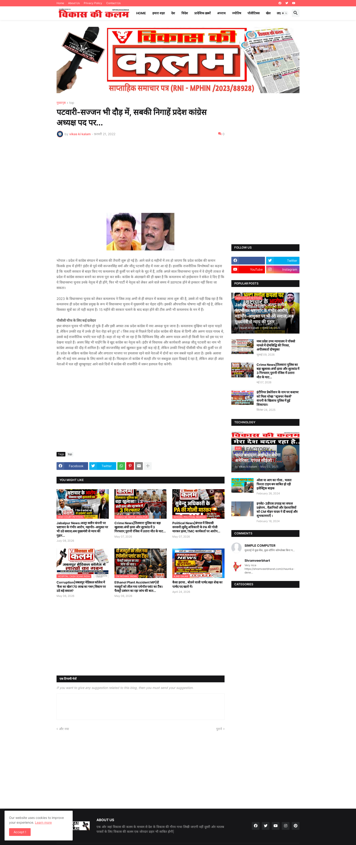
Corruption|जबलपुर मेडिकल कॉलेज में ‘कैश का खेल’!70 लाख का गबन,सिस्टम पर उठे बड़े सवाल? (81, 586)
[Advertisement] (141, 175)
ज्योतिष (236, 13)
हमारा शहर (158, 13)
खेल (268, 13)
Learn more (43, 822)
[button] (284, 13)
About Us (74, 3)
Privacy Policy (93, 3)
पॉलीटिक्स (253, 13)
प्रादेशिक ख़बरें (202, 13)
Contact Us (113, 3)
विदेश (184, 13)
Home (60, 3)
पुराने (219, 729)
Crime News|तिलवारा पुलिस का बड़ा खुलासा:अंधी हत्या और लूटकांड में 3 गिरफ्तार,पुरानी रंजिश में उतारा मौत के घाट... (140, 527)
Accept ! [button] (20, 832)
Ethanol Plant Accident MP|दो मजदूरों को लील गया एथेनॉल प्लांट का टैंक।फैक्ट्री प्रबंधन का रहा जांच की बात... (138, 586)
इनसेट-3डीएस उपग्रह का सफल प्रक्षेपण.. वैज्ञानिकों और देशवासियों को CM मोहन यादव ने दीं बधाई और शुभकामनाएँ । (277, 509)
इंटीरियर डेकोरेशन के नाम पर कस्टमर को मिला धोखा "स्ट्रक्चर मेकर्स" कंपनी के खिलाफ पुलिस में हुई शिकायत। (278, 398)
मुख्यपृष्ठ (61, 103)
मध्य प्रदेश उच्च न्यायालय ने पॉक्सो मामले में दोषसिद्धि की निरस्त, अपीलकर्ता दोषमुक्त (276, 345)
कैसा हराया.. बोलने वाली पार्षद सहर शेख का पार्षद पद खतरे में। (197, 584)
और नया (64, 729)
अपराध (221, 13)
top (71, 103)
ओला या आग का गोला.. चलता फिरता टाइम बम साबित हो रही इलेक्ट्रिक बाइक (274, 484)
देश (173, 13)
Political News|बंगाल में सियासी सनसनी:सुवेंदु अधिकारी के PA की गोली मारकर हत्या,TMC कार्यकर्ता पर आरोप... (196, 527)
